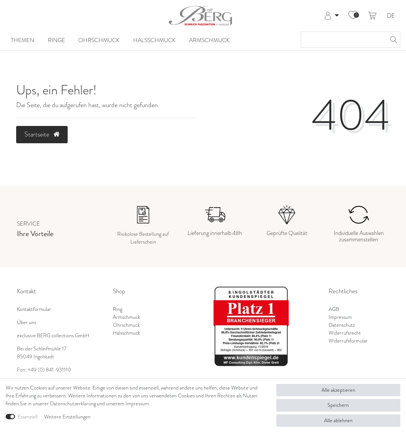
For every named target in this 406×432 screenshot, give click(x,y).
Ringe (56, 40)
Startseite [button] (41, 134)
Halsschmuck (154, 40)
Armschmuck (209, 40)
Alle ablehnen (338, 420)
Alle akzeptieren (338, 390)
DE (391, 16)
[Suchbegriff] (343, 39)
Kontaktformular (34, 309)
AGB (334, 309)
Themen (22, 40)
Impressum (340, 317)
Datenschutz (342, 325)
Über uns (26, 322)
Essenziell (28, 416)
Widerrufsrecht (345, 333)
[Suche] (392, 39)
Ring (117, 309)
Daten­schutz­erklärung (73, 403)
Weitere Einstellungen (67, 416)
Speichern (338, 405)
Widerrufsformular (348, 340)
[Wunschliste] (353, 15)
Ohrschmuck (99, 40)
